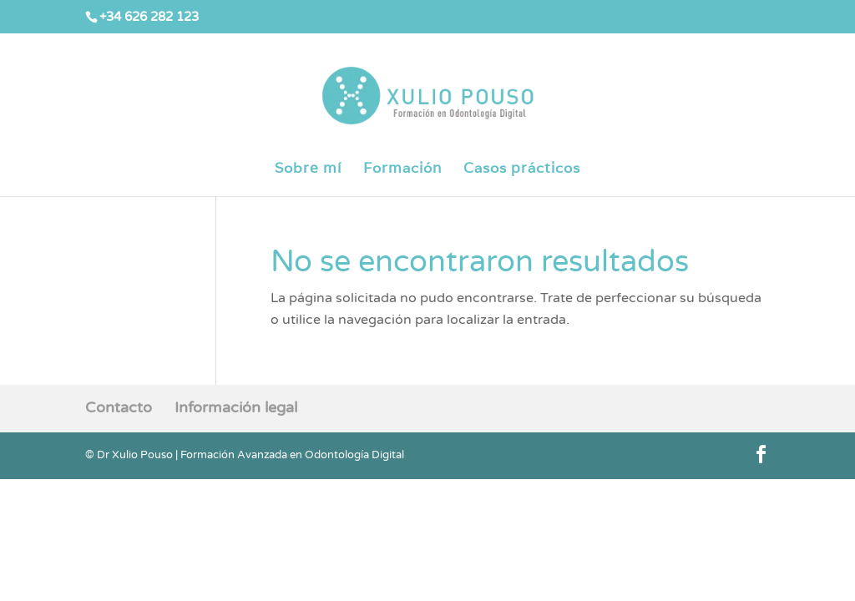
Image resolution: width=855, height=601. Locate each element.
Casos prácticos (521, 169)
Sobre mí (308, 169)
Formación (402, 169)
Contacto (118, 407)
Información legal (236, 407)
